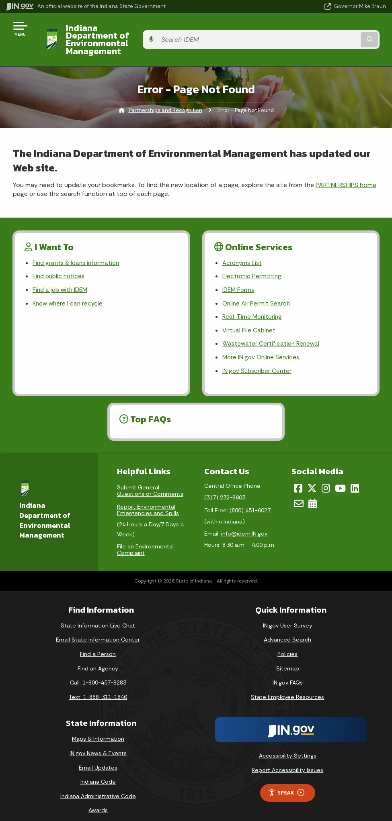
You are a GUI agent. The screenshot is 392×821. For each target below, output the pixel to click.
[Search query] (329, 32)
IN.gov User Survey (287, 615)
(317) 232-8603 (224, 487)
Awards (98, 800)
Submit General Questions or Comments (150, 480)
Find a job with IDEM (62, 276)
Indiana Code (98, 772)
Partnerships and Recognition (165, 94)
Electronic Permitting (252, 262)
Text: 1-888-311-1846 (98, 687)
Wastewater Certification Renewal (272, 332)
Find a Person (98, 644)
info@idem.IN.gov (244, 524)
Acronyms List (243, 248)
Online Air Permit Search (257, 290)
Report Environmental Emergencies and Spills (148, 500)
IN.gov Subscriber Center (258, 361)
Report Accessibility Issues (287, 760)
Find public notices (60, 262)
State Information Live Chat (98, 615)
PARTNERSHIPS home (346, 169)
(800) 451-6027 (250, 500)
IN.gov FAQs (288, 672)
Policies (287, 644)
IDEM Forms (239, 276)
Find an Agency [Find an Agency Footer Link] (98, 658)
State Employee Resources (287, 687)
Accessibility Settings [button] (287, 746)
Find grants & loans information (78, 248)
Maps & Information (98, 729)
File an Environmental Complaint (145, 540)
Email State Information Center (98, 630)
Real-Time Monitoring (253, 304)
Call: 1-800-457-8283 (98, 672)
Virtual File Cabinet (249, 318)
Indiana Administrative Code (98, 786)
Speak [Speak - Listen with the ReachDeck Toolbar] (286, 782)
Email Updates (98, 757)
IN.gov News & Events (98, 743)
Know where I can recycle (69, 290)
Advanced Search (287, 630)
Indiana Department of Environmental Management (138, 31)
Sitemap (287, 658)
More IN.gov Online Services (262, 347)
